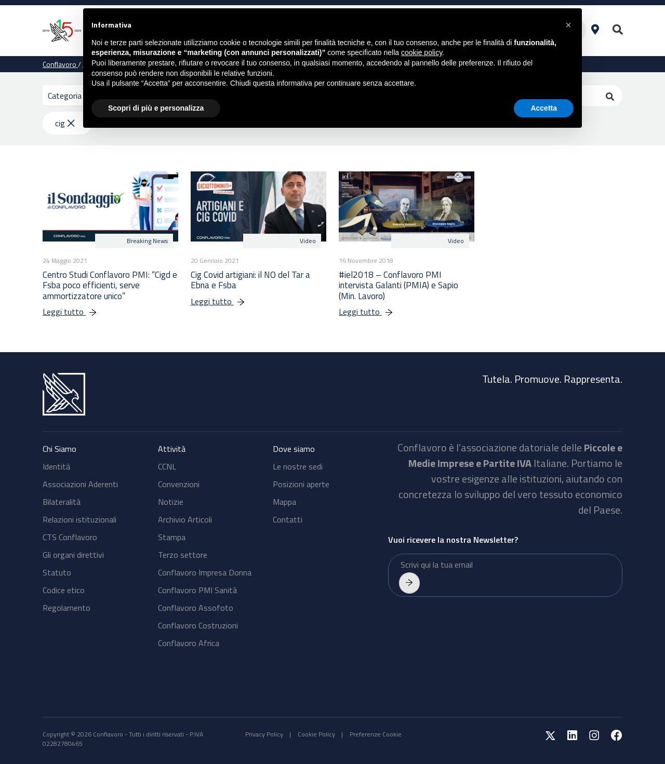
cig (64, 123)
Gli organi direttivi (73, 554)
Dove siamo (294, 449)
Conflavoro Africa (188, 643)
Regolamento (66, 607)
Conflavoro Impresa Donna (204, 572)
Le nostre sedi (298, 466)
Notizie (170, 501)
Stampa (171, 537)
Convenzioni (179, 484)
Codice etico (64, 590)
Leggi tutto (75, 311)
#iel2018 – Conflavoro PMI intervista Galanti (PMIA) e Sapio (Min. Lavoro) (398, 285)
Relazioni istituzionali (79, 519)
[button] (568, 25)
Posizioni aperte (301, 484)
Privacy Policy (264, 734)
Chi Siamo (59, 449)
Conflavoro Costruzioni (198, 625)
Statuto (57, 572)
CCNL (167, 466)
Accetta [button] (543, 108)
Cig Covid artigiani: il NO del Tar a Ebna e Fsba (250, 280)
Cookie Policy (316, 734)
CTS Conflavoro (70, 537)
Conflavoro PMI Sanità (197, 590)
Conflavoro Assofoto (195, 607)
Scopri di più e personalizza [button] (156, 108)
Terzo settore (182, 554)
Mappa (284, 501)
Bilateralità (62, 501)
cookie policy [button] (421, 52)
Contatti (287, 519)
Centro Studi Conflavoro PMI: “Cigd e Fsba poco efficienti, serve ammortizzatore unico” (110, 285)
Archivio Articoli (185, 519)
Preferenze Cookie (376, 734)
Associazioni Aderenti (80, 484)
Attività (171, 449)
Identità (56, 466)
